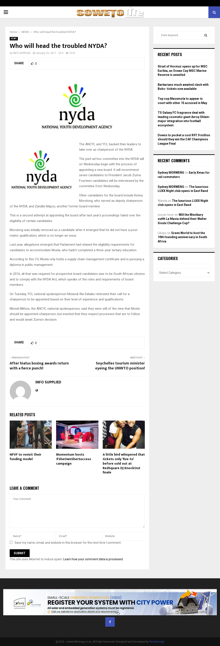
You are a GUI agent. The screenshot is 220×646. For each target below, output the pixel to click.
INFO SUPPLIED (22, 53)
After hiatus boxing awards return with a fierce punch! (39, 366)
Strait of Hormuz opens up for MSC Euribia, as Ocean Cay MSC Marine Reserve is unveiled (183, 71)
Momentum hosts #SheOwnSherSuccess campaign (73, 459)
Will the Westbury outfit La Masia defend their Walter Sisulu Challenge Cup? (182, 219)
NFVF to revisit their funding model (25, 457)
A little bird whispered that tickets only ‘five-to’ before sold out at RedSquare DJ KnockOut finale (124, 463)
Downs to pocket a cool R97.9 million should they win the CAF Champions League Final (184, 139)
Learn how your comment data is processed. (93, 559)
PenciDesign (156, 641)
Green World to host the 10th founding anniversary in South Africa (182, 237)
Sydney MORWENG (171, 172)
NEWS (14, 38)
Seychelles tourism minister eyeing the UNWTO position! (120, 366)
